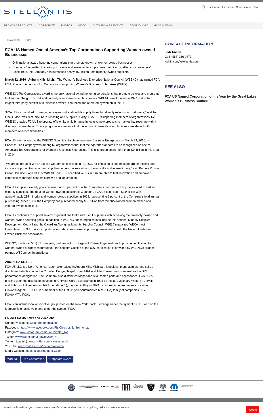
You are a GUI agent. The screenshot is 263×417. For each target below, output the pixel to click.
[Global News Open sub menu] (174, 25)
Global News (163, 25)
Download (13, 39)
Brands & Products (18, 25)
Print (28, 39)
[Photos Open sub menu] (74, 25)
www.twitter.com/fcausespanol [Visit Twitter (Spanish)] (48, 341)
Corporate (47, 25)
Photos (66, 25)
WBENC (12, 359)
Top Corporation (33, 359)
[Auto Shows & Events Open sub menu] (125, 25)
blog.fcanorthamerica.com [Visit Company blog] (42, 322)
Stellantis (46, 12)
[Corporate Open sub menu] (56, 25)
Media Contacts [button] (243, 7)
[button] (203, 7)
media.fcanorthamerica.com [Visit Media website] (43, 350)
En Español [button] (214, 7)
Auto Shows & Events (108, 25)
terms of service (120, 407)
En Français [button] (228, 7)
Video (82, 25)
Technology (139, 25)
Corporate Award (60, 359)
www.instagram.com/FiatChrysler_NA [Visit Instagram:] (44, 332)
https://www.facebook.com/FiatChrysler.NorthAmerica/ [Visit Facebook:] (54, 327)
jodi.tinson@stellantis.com (182, 61)
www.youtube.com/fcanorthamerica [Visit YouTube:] (41, 346)
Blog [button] (256, 7)
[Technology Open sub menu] (149, 25)
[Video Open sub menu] (88, 25)
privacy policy (97, 407)
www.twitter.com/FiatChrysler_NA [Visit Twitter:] (37, 336)
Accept (253, 409)
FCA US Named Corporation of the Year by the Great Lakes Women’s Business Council (210, 99)
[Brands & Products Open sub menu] (34, 25)
